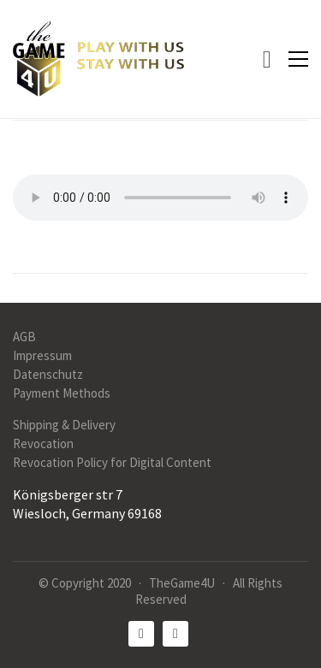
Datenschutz (48, 374)
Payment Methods (61, 393)
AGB (24, 336)
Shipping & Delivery (64, 425)
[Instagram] (175, 634)
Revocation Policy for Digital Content (112, 462)
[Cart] (267, 59)
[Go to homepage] (98, 59)
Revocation (43, 443)
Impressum (42, 355)
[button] (298, 59)
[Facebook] (141, 634)
